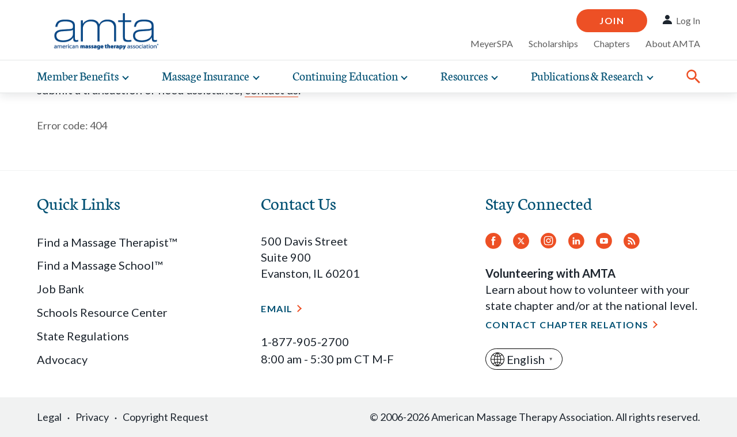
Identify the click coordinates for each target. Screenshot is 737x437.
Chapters (612, 43)
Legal (49, 417)
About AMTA (672, 43)
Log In (688, 20)
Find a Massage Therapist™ (107, 242)
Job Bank (60, 289)
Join (611, 20)
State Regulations (83, 336)
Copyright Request (165, 417)
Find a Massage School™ (99, 265)
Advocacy (62, 359)
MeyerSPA (491, 43)
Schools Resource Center (102, 312)
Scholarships (553, 43)
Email (276, 308)
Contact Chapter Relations (567, 324)
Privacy (92, 417)
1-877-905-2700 (305, 341)
